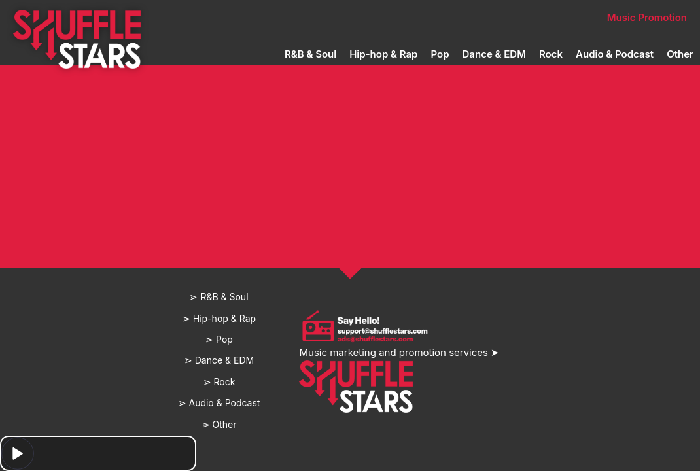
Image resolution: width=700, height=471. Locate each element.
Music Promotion (647, 17)
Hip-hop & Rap (383, 54)
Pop (439, 54)
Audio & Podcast (615, 54)
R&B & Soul (310, 54)
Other (680, 54)
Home (145, 17)
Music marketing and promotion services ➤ (399, 352)
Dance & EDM (494, 54)
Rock (551, 54)
